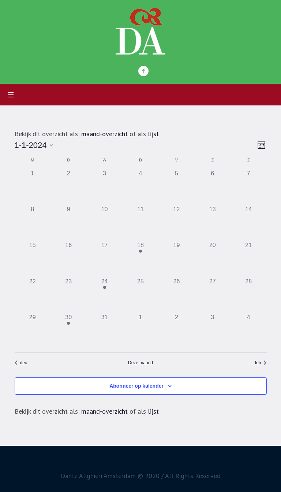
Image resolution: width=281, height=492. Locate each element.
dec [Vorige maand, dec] (21, 362)
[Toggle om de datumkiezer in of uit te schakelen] (34, 145)
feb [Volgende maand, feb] (261, 362)
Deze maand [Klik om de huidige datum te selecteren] (140, 362)
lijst (153, 134)
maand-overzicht (104, 134)
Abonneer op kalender (136, 386)
